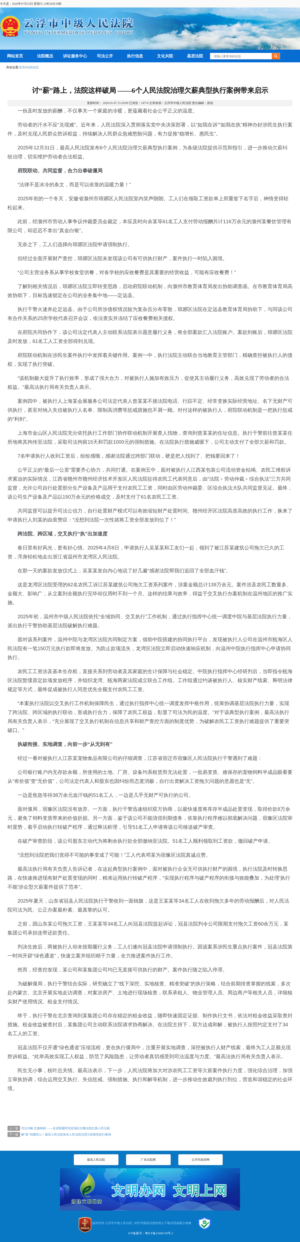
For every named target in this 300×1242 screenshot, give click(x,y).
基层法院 (195, 56)
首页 (22, 67)
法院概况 (45, 56)
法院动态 (33, 67)
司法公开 (105, 56)
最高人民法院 (96, 1159)
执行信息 (135, 56)
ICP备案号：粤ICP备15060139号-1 (150, 1233)
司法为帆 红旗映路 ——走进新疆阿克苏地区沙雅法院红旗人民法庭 (65, 1128)
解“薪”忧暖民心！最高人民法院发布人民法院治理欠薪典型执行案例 (66, 1134)
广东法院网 (148, 1159)
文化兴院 (165, 56)
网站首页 (15, 56)
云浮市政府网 (201, 1159)
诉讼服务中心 (75, 56)
